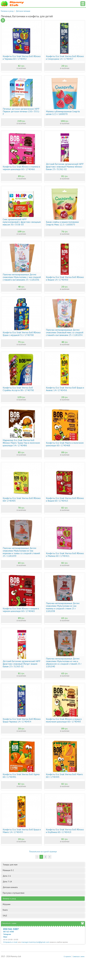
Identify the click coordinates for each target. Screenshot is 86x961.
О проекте (67, 956)
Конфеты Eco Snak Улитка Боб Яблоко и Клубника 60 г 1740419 (65, 830)
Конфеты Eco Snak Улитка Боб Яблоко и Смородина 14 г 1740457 (65, 57)
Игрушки (43, 904)
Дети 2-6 (43, 876)
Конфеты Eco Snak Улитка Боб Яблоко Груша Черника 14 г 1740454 (22, 720)
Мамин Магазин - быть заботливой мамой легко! (12, 3)
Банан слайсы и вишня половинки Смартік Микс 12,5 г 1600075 (62, 223)
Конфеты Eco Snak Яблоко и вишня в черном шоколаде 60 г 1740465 (21, 609)
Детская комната (43, 887)
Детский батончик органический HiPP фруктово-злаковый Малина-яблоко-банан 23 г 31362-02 (64, 166)
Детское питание (23, 11)
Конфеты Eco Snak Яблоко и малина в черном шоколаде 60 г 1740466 (21, 167)
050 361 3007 (11, 929)
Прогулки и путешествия (43, 893)
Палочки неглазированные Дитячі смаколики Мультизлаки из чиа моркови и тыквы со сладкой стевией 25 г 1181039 (21, 552)
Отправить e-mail (10, 942)
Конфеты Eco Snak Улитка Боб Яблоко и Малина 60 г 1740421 (65, 554)
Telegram (7, 934)
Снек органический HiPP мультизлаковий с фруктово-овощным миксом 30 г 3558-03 (22, 222)
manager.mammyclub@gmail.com (35, 942)
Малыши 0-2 (43, 870)
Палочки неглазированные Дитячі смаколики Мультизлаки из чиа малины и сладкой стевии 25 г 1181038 (62, 607)
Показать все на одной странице (43, 851)
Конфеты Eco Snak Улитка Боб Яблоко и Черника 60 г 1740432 (22, 57)
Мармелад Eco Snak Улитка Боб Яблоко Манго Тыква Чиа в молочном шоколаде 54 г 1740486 (21, 443)
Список (83, 3)
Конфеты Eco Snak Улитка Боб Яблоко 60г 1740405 (22, 499)
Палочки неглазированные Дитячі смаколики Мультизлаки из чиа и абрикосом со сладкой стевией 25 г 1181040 (63, 662)
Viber (5, 937)
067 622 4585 (8, 932)
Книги (43, 910)
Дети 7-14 (43, 881)
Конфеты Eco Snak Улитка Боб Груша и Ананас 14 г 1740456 (65, 388)
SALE (5, 915)
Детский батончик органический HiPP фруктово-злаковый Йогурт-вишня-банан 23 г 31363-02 (21, 664)
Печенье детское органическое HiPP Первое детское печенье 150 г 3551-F (21, 111)
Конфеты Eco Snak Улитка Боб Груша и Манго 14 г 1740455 (22, 830)
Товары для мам (43, 864)
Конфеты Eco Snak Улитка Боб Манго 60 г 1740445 (64, 775)
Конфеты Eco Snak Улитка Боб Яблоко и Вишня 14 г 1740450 (65, 278)
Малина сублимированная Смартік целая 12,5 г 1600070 (63, 112)
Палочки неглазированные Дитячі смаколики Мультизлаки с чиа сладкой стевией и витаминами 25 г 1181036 (22, 277)
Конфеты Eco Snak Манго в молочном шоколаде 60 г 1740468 (65, 444)
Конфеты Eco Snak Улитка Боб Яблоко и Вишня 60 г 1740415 (65, 499)
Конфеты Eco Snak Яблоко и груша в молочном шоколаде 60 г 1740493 (64, 720)
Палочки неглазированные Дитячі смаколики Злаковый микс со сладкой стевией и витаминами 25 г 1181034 (64, 332)
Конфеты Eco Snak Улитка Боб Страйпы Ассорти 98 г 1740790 (18, 388)
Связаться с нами (78, 956)
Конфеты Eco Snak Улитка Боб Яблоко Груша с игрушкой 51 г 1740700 (22, 333)
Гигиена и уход (7, 11)
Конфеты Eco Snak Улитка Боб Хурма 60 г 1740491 (21, 775)
